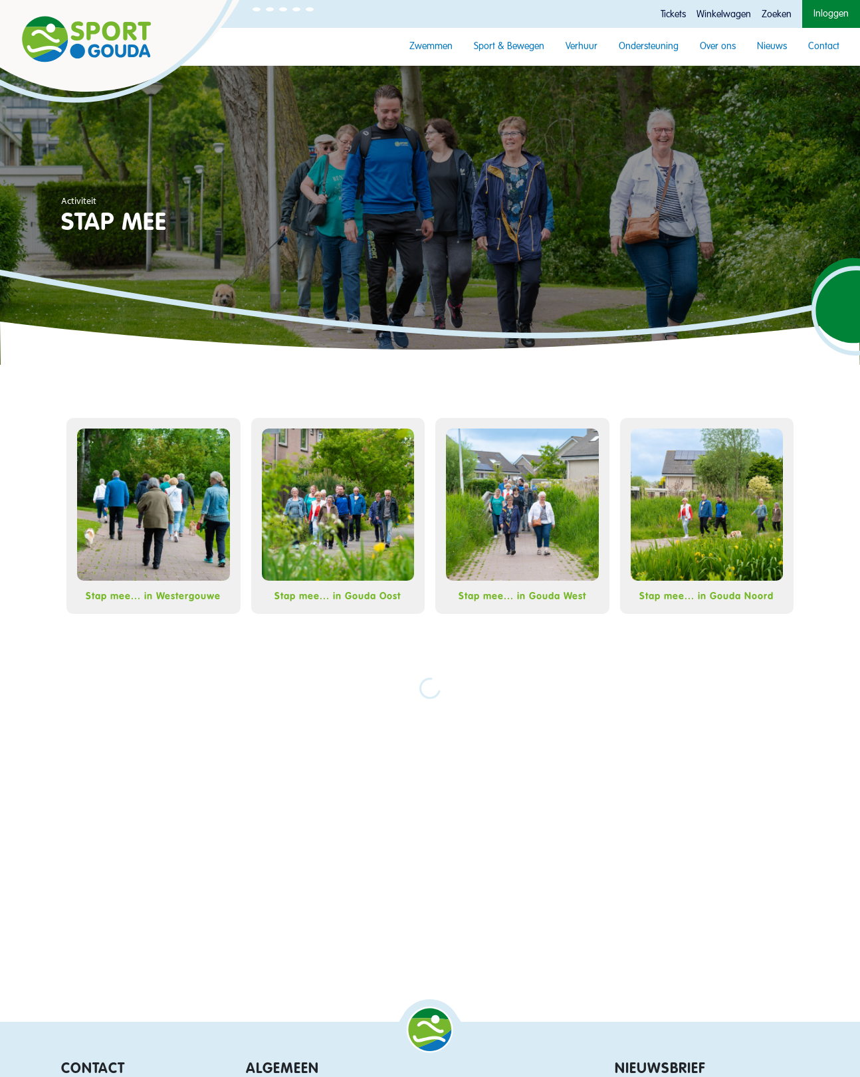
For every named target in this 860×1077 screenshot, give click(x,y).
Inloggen (831, 14)
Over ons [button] (718, 46)
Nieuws (772, 46)
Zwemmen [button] (431, 46)
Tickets (673, 14)
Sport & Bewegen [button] (509, 46)
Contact (823, 46)
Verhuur (581, 46)
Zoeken (777, 14)
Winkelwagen (724, 14)
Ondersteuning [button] (649, 46)
